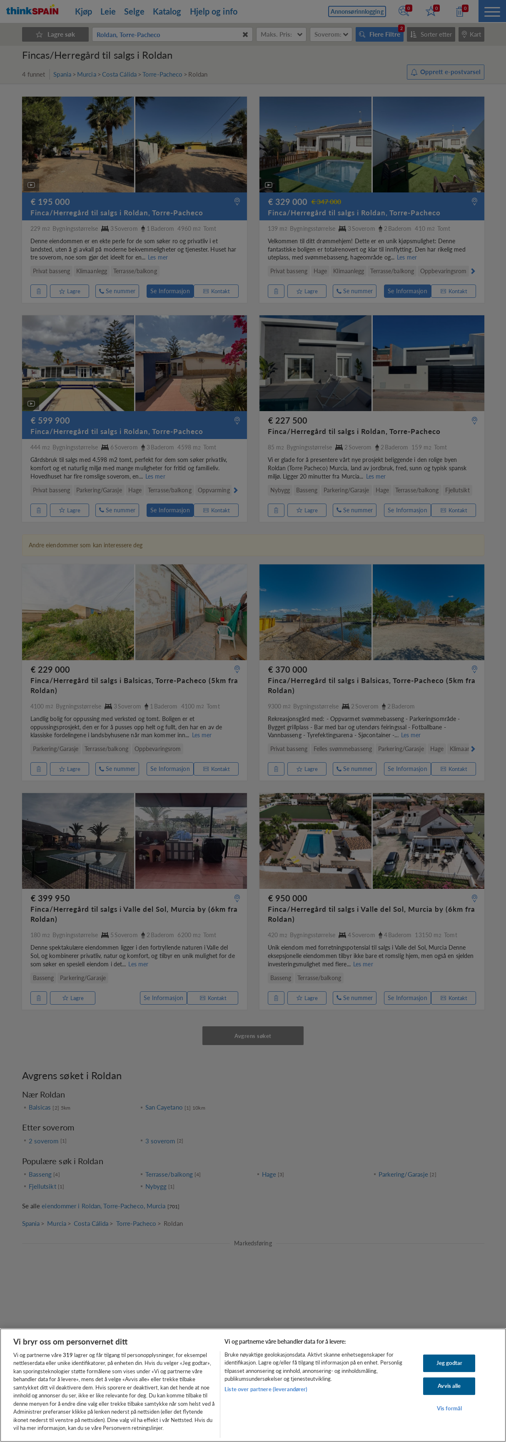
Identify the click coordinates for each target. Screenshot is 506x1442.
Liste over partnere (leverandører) (265, 1389)
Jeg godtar (449, 1363)
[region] (253, 1385)
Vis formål (449, 1408)
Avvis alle (449, 1385)
